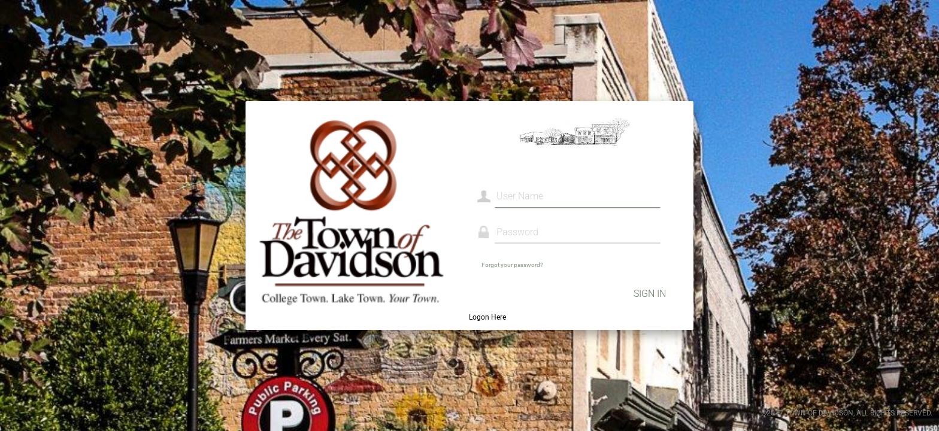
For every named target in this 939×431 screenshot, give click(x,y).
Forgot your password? (512, 265)
